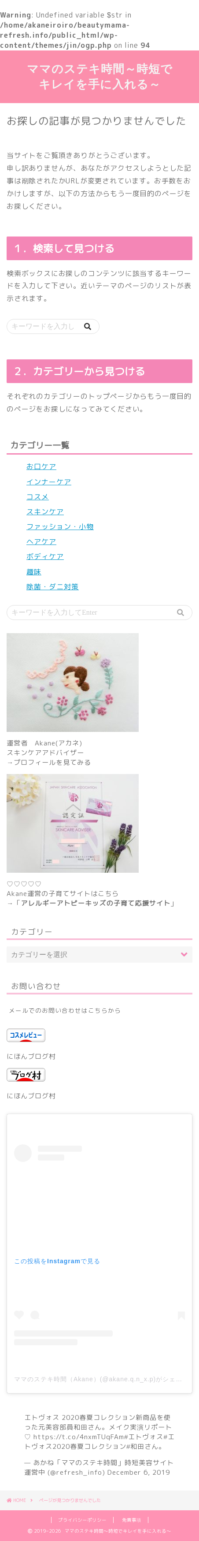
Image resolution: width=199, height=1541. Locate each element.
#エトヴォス (143, 1436)
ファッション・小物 (60, 526)
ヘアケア (41, 541)
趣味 (33, 572)
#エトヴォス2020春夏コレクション (99, 1441)
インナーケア (48, 482)
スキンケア (45, 511)
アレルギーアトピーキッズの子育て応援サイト (95, 903)
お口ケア (41, 466)
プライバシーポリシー (82, 1520)
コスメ (37, 497)
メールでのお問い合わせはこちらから (65, 1010)
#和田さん (142, 1446)
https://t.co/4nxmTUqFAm (78, 1436)
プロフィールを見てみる (52, 762)
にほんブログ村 (31, 1056)
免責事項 (131, 1520)
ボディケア (45, 556)
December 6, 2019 (138, 1472)
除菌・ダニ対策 (52, 586)
